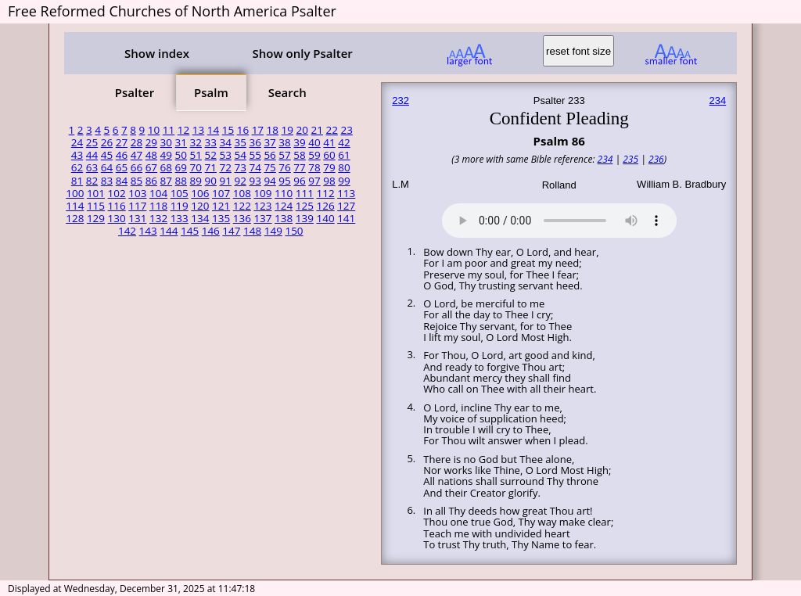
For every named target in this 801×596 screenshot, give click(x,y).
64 (107, 167)
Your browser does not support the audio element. (559, 218)
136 (242, 218)
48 (151, 155)
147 (231, 231)
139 (305, 218)
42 (344, 142)
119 (180, 206)
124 (284, 206)
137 (262, 218)
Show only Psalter (302, 53)
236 (656, 159)
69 (181, 167)
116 (117, 206)
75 (269, 167)
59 (314, 155)
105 (180, 193)
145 (190, 231)
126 (325, 206)
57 (284, 155)
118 (158, 206)
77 (299, 167)
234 (718, 100)
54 (240, 155)
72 (225, 167)
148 (252, 231)
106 (200, 193)
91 (225, 181)
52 (211, 155)
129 (96, 218)
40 (314, 142)
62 (77, 167)
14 (213, 130)
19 (287, 130)
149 (273, 231)
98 (329, 181)
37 (269, 142)
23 (346, 130)
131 (137, 218)
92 (240, 181)
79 (329, 167)
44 (92, 155)
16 (243, 130)
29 (151, 142)
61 (344, 155)
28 (136, 142)
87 (166, 181)
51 (196, 155)
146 (211, 231)
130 (117, 218)
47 (136, 155)
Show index (156, 53)
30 (166, 142)
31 (181, 142)
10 (154, 130)
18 (272, 130)
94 (269, 181)
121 (221, 206)
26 (107, 142)
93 (254, 181)
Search (287, 92)
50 (181, 155)
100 (75, 193)
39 (299, 142)
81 (77, 181)
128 (75, 218)
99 (344, 181)
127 (346, 206)
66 (136, 167)
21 (317, 130)
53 (225, 155)
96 (299, 181)
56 (269, 155)
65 (122, 167)
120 (200, 206)
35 (240, 142)
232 (400, 100)
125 (305, 206)
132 (158, 218)
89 (196, 181)
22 (331, 130)
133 (180, 218)
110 (284, 193)
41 (329, 142)
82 (92, 181)
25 (92, 142)
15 (228, 130)
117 (137, 206)
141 (346, 218)
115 (96, 206)
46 (122, 155)
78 (314, 167)
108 (242, 193)
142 (127, 231)
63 (92, 167)
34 (225, 142)
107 (221, 193)
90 (211, 181)
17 (258, 130)
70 (196, 167)
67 (151, 167)
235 (630, 159)
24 (77, 142)
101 (96, 193)
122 (242, 206)
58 (299, 155)
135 (221, 218)
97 (314, 181)
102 (117, 193)
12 (183, 130)
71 (211, 167)
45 (107, 155)
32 (196, 142)
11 (168, 130)
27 (122, 142)
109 (262, 193)
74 (254, 167)
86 (151, 181)
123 (262, 206)
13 (198, 130)
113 (346, 193)
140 (325, 218)
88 (181, 181)
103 (137, 193)
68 (166, 167)
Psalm (211, 92)
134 (200, 218)
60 (329, 155)
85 (136, 181)
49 (166, 155)
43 (77, 155)
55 (254, 155)
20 (302, 130)
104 (158, 193)
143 (148, 231)
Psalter (134, 92)
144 (169, 231)
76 (284, 167)
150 (294, 231)
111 (305, 193)
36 (254, 142)
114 (75, 206)
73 (240, 167)
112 (325, 193)
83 (107, 181)
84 (122, 181)
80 (344, 167)
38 (284, 142)
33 (211, 142)
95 (284, 181)
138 (284, 218)
